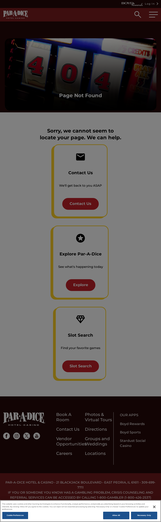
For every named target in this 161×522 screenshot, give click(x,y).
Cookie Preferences (15, 515)
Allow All (116, 515)
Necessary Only (144, 515)
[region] (80, 511)
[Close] (154, 506)
